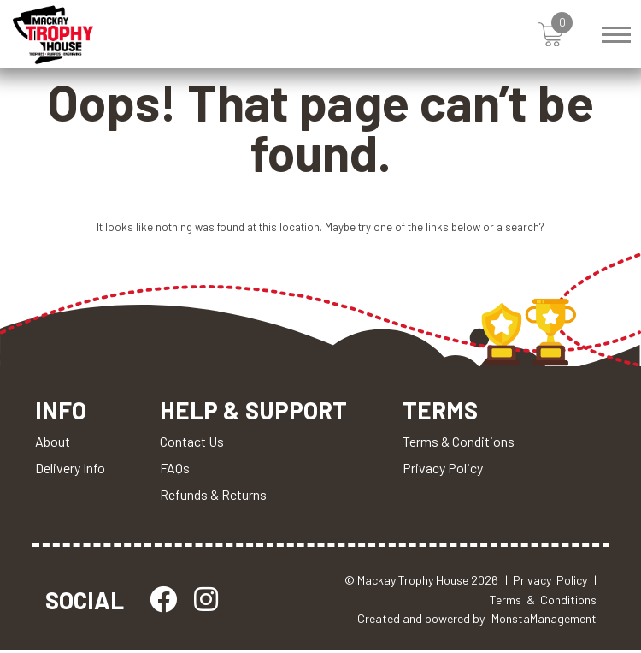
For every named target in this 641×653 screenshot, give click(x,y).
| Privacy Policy (546, 582)
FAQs (176, 470)
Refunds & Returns (214, 497)
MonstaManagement (544, 621)
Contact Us (193, 444)
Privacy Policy (445, 470)
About (52, 444)
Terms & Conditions (461, 444)
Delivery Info (70, 470)
